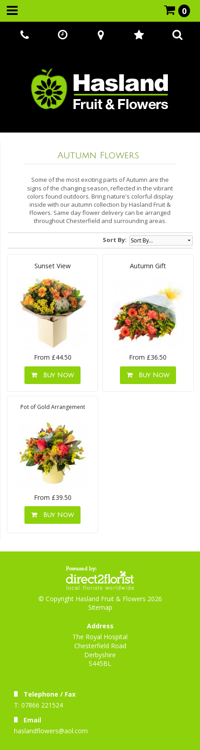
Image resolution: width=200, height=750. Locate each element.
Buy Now (52, 375)
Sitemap (100, 607)
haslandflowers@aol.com (51, 730)
